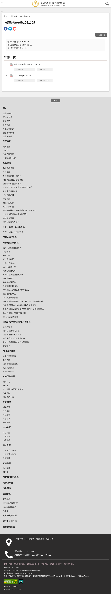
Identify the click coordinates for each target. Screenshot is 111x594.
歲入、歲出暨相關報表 (12, 248)
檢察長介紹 (7, 113)
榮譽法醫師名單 (9, 271)
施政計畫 (6, 255)
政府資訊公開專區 (11, 242)
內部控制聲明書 (9, 282)
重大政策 (7, 445)
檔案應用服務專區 (11, 477)
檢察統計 (6, 411)
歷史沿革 (6, 121)
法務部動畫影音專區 (11, 222)
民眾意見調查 (8, 218)
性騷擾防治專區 (9, 294)
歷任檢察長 (7, 117)
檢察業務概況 (8, 132)
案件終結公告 (25, 16)
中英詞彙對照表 (9, 158)
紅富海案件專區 (10, 515)
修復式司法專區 (9, 356)
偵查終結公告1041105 (20, 22)
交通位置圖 (8, 564)
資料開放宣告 (69, 564)
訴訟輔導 (7, 463)
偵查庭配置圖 (8, 154)
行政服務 (6, 415)
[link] (6, 29)
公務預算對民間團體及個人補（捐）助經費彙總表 (23, 301)
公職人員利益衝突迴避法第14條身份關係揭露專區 (23, 309)
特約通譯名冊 (8, 195)
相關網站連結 (9, 527)
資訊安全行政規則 (10, 317)
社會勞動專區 (9, 376)
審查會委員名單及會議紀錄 (14, 338)
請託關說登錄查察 (10, 503)
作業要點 (6, 393)
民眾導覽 (7, 141)
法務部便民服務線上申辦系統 (15, 214)
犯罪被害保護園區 (10, 364)
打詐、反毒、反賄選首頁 (13, 232)
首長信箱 (6, 199)
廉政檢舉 (6, 499)
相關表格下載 (8, 397)
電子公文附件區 (10, 521)
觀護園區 (6, 360)
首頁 (5, 16)
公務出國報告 (8, 278)
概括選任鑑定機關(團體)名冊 (14, 313)
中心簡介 (6, 432)
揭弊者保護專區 (10, 237)
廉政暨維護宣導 (9, 507)
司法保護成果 (8, 371)
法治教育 (7, 427)
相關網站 (6, 422)
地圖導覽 (6, 146)
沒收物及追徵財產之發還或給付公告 (17, 187)
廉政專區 (7, 494)
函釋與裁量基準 (9, 267)
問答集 (5, 385)
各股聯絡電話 (8, 168)
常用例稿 (6, 172)
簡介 (5, 108)
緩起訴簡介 (7, 327)
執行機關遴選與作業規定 (13, 389)
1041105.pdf (22, 75)
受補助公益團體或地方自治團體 (16, 342)
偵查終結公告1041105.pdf (28, 64)
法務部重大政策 (9, 454)
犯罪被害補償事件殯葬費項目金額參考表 (19, 210)
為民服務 (14, 16)
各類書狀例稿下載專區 (12, 176)
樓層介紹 (6, 150)
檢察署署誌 (7, 136)
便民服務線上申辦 (33, 564)
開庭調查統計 (8, 203)
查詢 (107, 3)
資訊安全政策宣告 (56, 564)
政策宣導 (6, 458)
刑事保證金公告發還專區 (13, 180)
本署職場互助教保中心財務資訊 (16, 290)
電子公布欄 (8, 482)
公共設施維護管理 (10, 297)
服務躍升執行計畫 (10, 191)
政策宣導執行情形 (10, 286)
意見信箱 (44, 564)
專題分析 (6, 418)
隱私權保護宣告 (19, 564)
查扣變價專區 (8, 259)
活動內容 (6, 436)
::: (2, 2)
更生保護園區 (8, 367)
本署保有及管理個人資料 (13, 274)
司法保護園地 (9, 351)
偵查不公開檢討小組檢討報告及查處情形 (19, 305)
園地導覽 (6, 407)
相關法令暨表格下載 (11, 331)
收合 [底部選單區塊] (55, 100)
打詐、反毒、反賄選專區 (14, 227)
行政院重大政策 (9, 450)
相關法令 (6, 381)
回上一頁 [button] (102, 35)
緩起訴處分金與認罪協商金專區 (16, 321)
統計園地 (7, 402)
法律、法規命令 (9, 263)
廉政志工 (6, 510)
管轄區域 (6, 125)
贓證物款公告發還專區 (12, 183)
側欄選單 (4, 4)
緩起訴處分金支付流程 (12, 334)
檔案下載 (6, 440)
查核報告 (6, 346)
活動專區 (7, 488)
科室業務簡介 (8, 129)
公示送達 (6, 251)
